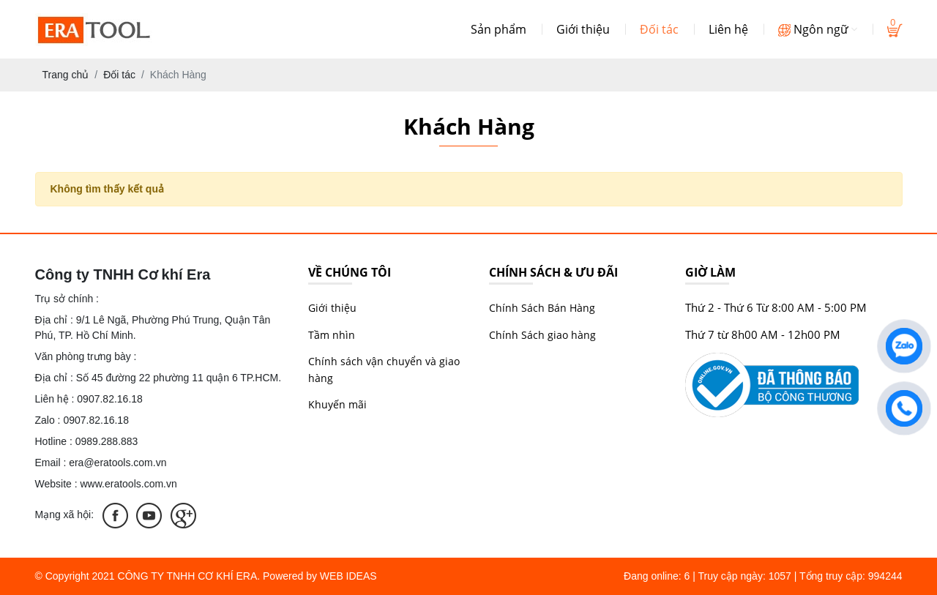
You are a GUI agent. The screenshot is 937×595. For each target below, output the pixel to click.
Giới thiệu (583, 29)
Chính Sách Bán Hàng (542, 308)
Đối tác (659, 29)
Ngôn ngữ (817, 29)
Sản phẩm (498, 29)
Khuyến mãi (337, 404)
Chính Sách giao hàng (542, 335)
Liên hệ (728, 29)
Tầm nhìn (331, 335)
